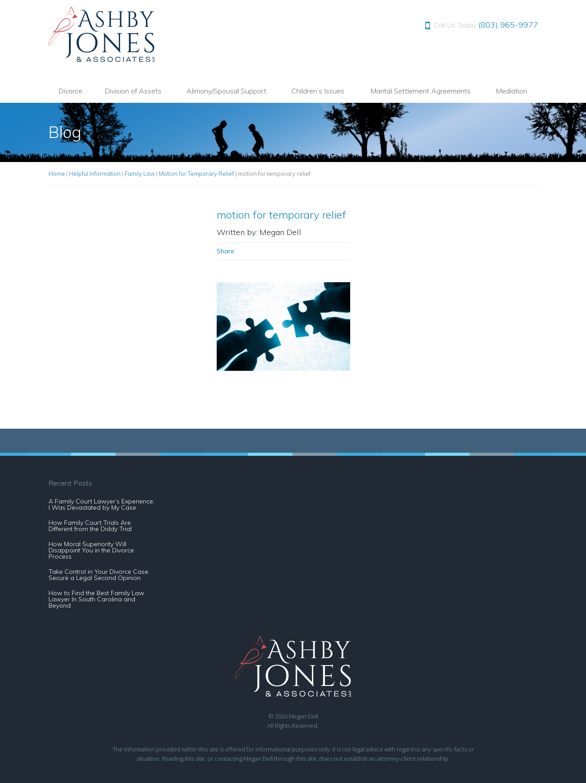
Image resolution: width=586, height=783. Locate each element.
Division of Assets (133, 90)
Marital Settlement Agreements (420, 90)
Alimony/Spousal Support (226, 90)
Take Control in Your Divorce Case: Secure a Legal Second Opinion (99, 575)
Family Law (140, 173)
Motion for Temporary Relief (196, 173)
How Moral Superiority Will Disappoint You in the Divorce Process (91, 550)
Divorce (70, 90)
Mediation (511, 90)
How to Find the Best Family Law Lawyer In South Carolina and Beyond (96, 599)
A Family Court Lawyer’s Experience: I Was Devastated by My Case (101, 504)
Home (56, 173)
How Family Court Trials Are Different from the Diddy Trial (90, 526)
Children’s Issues (317, 90)
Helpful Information (95, 173)
